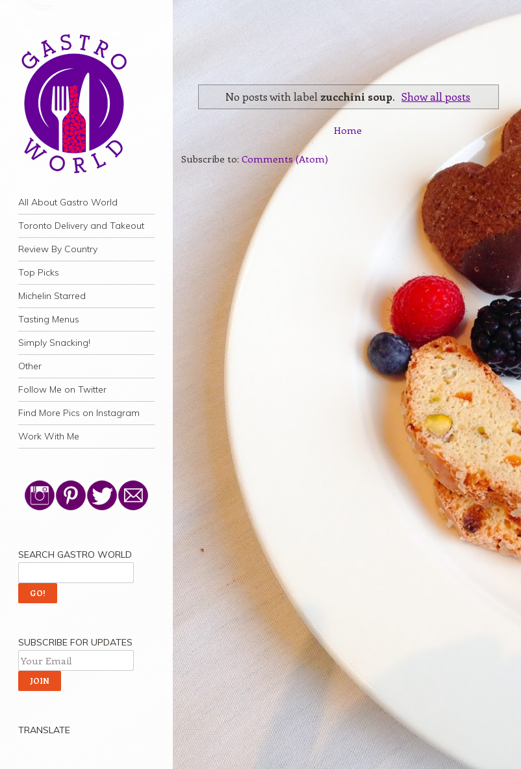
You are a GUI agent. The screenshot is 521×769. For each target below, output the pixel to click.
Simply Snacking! (54, 342)
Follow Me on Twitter (62, 389)
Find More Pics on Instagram (79, 413)
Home (348, 130)
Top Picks (38, 272)
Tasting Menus (48, 319)
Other (30, 366)
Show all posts (435, 96)
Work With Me (48, 436)
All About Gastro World (68, 202)
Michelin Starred (52, 296)
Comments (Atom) (285, 158)
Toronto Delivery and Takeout (81, 225)
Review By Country (57, 249)
